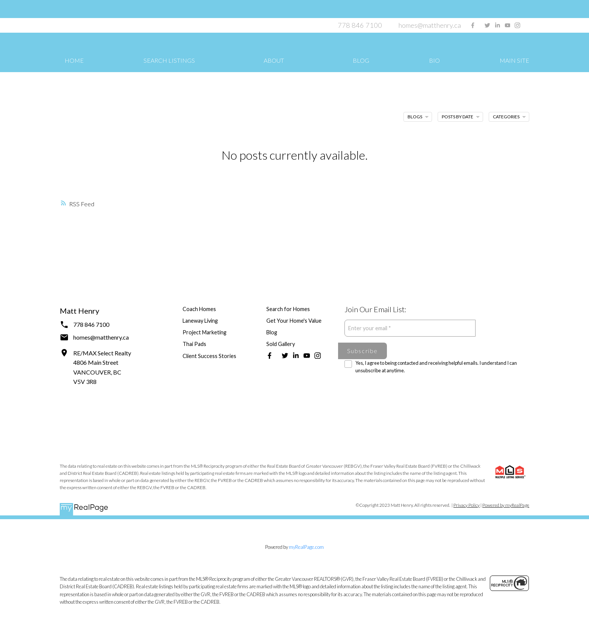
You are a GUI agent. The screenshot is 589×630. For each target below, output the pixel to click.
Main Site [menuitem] (514, 60)
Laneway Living (200, 320)
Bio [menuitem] (434, 60)
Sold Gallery (280, 344)
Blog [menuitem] (361, 60)
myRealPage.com (306, 547)
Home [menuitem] (74, 60)
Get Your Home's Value (294, 320)
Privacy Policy (466, 505)
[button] (473, 25)
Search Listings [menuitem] (169, 60)
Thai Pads (194, 344)
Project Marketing (205, 332)
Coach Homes (199, 309)
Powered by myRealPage (505, 505)
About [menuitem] (274, 60)
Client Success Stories (209, 356)
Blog (271, 332)
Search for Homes (288, 309)
